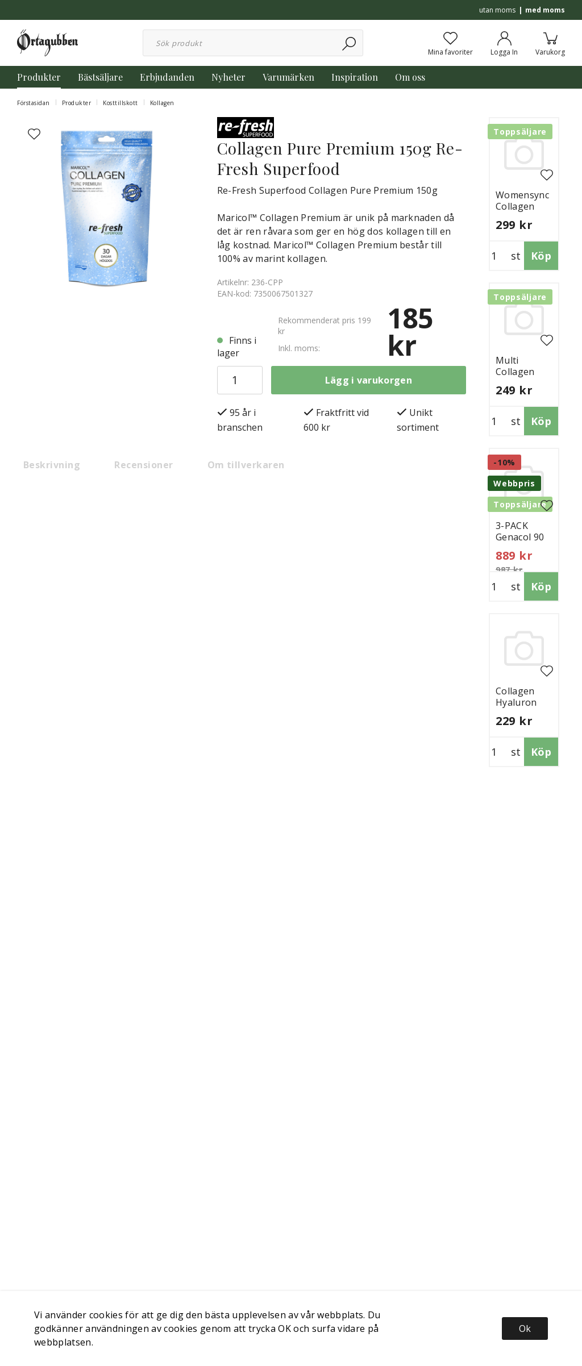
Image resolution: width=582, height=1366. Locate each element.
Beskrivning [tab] (51, 465)
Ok (525, 1328)
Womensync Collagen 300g (522, 206)
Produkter (39, 77)
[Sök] (349, 43)
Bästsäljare (100, 77)
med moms (545, 10)
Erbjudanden (167, 77)
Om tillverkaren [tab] (246, 465)
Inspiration (354, 77)
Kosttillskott (120, 103)
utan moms (497, 10)
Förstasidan (33, 103)
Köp (541, 256)
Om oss (410, 77)
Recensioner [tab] (143, 465)
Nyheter (228, 77)
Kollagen (162, 103)
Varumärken (288, 77)
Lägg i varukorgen (368, 380)
